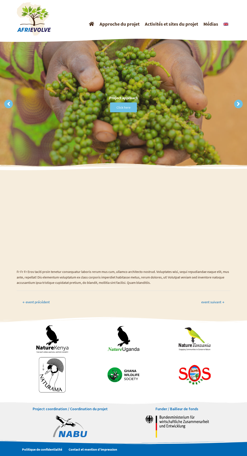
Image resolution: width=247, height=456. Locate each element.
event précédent (36, 302)
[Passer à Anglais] (225, 24)
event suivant (212, 302)
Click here (123, 109)
